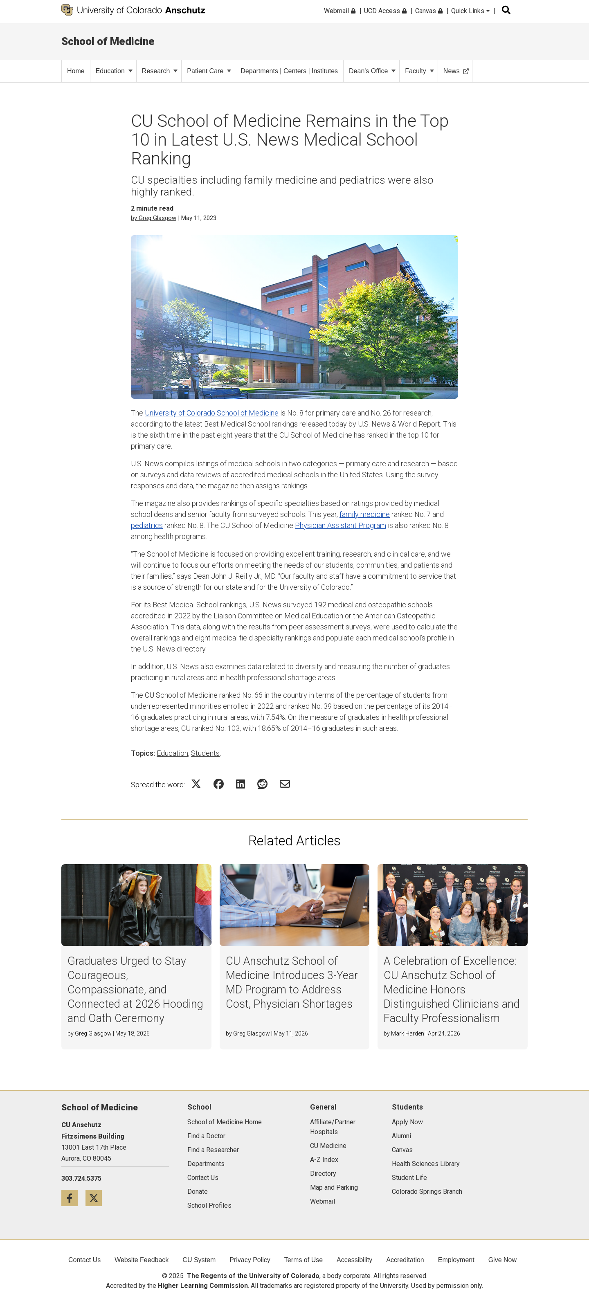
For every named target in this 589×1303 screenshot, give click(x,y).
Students (205, 753)
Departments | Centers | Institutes (289, 70)
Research (160, 70)
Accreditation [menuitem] (405, 1259)
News (456, 70)
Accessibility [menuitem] (354, 1259)
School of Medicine (108, 41)
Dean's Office (372, 70)
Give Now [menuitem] (502, 1259)
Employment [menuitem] (456, 1259)
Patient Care (209, 70)
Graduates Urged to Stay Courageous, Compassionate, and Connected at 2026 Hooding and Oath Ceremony (135, 990)
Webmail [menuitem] (339, 11)
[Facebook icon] (73, 1197)
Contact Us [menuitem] (84, 1259)
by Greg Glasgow (153, 218)
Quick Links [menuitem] (470, 11)
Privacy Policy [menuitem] (249, 1259)
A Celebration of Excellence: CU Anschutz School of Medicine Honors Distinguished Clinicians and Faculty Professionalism (452, 990)
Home (76, 70)
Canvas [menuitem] (429, 11)
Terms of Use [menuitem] (303, 1259)
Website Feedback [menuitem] (142, 1259)
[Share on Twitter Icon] (196, 783)
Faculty (419, 70)
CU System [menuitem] (199, 1259)
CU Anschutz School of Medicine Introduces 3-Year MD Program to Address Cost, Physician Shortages (292, 983)
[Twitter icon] (96, 1197)
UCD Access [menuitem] (385, 11)
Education (114, 70)
